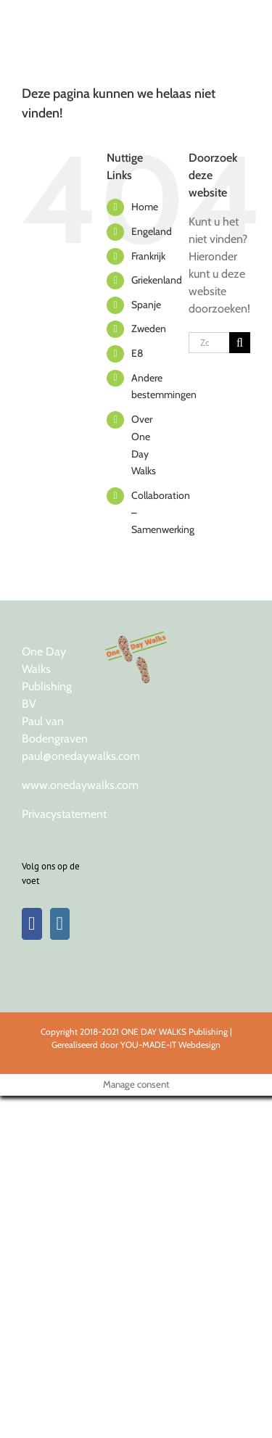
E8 (137, 353)
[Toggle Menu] (237, 18)
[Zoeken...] (209, 342)
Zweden (148, 328)
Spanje (146, 304)
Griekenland (156, 279)
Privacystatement (64, 814)
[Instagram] (60, 924)
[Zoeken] (239, 342)
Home (144, 206)
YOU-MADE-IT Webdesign (170, 1044)
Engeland (151, 231)
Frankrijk (148, 256)
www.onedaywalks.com (80, 785)
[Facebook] (32, 924)
